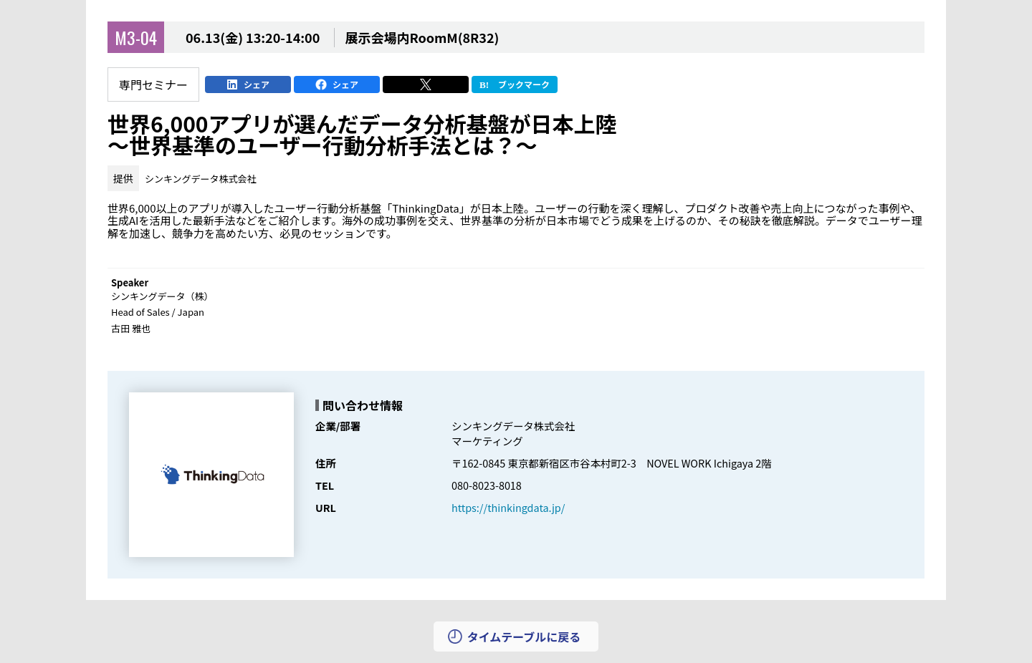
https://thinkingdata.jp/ (508, 507)
